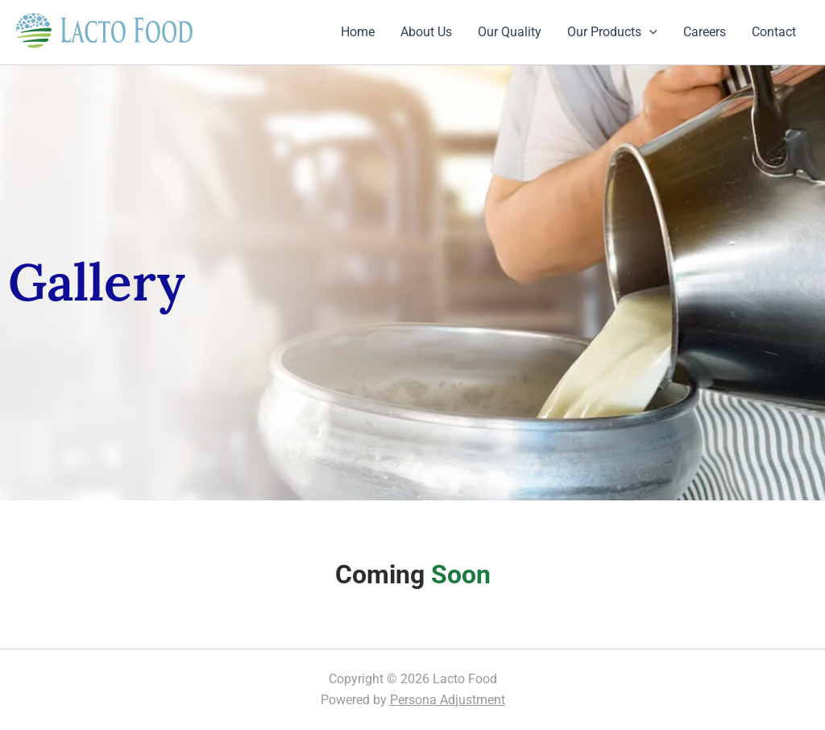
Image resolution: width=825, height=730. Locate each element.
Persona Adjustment (447, 699)
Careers (704, 31)
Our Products (612, 32)
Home (358, 31)
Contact (774, 31)
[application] (649, 32)
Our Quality (509, 31)
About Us (426, 31)
